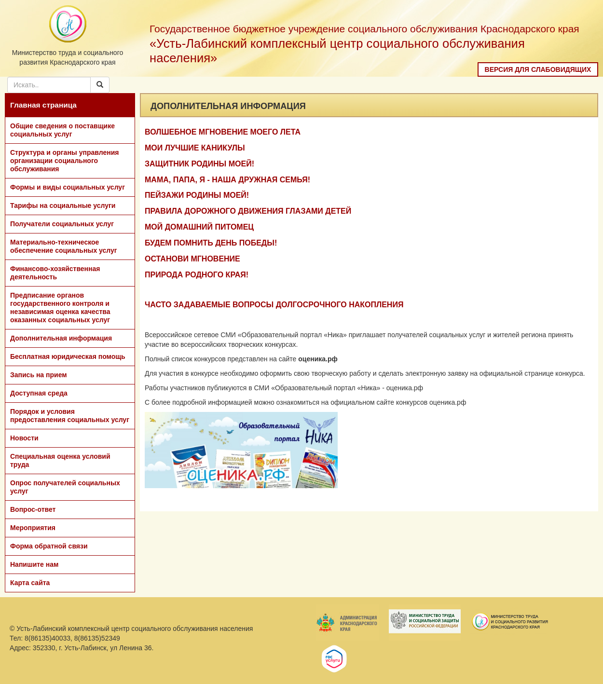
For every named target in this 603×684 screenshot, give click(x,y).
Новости (24, 438)
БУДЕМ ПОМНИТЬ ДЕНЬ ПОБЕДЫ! (211, 243)
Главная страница (43, 105)
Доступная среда (39, 393)
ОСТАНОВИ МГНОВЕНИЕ (192, 259)
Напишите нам (34, 564)
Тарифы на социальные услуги (62, 205)
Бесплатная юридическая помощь (67, 356)
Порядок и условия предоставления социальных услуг (69, 416)
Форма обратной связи (49, 546)
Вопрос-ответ (32, 509)
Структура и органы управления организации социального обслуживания (64, 161)
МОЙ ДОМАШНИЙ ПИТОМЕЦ (199, 227)
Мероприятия (32, 528)
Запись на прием (38, 375)
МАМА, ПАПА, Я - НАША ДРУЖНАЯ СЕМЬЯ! (227, 180)
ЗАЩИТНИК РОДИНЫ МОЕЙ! (199, 164)
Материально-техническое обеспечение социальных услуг (63, 246)
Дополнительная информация (61, 338)
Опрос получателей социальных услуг (65, 487)
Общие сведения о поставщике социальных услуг (62, 130)
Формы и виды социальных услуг (67, 187)
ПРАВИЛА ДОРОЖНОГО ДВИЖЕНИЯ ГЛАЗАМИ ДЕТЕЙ (248, 211)
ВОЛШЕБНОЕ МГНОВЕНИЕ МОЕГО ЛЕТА (223, 132)
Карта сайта (30, 583)
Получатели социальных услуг (62, 224)
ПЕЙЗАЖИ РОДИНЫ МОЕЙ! (197, 195)
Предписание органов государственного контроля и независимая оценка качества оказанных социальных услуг (60, 307)
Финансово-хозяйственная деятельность (55, 273)
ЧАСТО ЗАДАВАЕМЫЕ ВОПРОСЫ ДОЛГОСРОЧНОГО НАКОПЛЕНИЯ (274, 305)
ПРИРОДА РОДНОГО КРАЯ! (196, 275)
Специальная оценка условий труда (60, 460)
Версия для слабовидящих (538, 69)
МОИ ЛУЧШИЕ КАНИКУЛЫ (195, 148)
